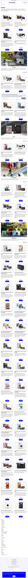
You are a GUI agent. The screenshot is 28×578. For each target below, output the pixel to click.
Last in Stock (3, 549)
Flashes (2, 553)
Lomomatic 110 (3, 527)
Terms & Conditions (14, 559)
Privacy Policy (14, 560)
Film (1, 539)
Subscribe (23, 98)
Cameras (2, 519)
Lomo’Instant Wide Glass (18, 22)
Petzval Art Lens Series (4, 532)
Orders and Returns (14, 564)
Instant (2, 534)
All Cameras (3, 520)
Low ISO (2, 546)
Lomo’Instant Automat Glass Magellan (19, 292)
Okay (14, 576)
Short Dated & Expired (4, 547)
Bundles (2, 550)
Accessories (3, 526)
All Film (2, 540)
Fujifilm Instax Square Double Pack (19, 411)
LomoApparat (3, 521)
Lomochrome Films (4, 545)
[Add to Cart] (7, 30)
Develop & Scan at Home (4, 554)
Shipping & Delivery (14, 561)
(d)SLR (2, 530)
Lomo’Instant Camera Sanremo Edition (6, 490)
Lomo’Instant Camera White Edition (6, 510)
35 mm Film (3, 541)
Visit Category (25, 72)
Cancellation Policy (14, 562)
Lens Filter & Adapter (4, 533)
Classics (2, 522)
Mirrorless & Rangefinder (4, 531)
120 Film (2, 542)
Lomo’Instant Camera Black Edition (19, 510)
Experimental (3, 523)
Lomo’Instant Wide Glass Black (5, 22)
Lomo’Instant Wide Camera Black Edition (20, 470)
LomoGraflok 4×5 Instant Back (18, 272)
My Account (14, 563)
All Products (3, 538)
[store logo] (12, 2)
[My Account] (24, 2)
